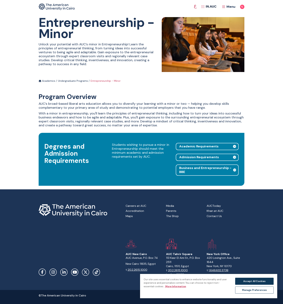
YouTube (74, 272)
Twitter (85, 272)
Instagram (53, 272)
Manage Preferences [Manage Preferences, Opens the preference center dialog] (254, 290)
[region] (208, 286)
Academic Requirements (199, 146)
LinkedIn (64, 272)
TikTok (96, 272)
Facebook (42, 272)
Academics (47, 80)
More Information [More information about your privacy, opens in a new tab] (175, 286)
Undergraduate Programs (73, 80)
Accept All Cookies (254, 281)
